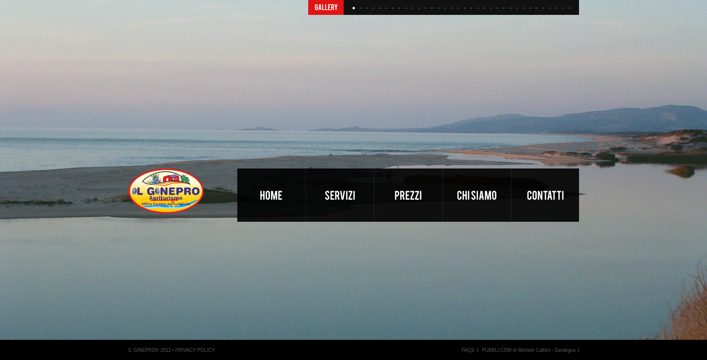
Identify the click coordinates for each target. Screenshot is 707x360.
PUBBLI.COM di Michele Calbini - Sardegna (528, 350)
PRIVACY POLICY (195, 350)
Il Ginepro (182, 197)
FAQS (468, 350)
